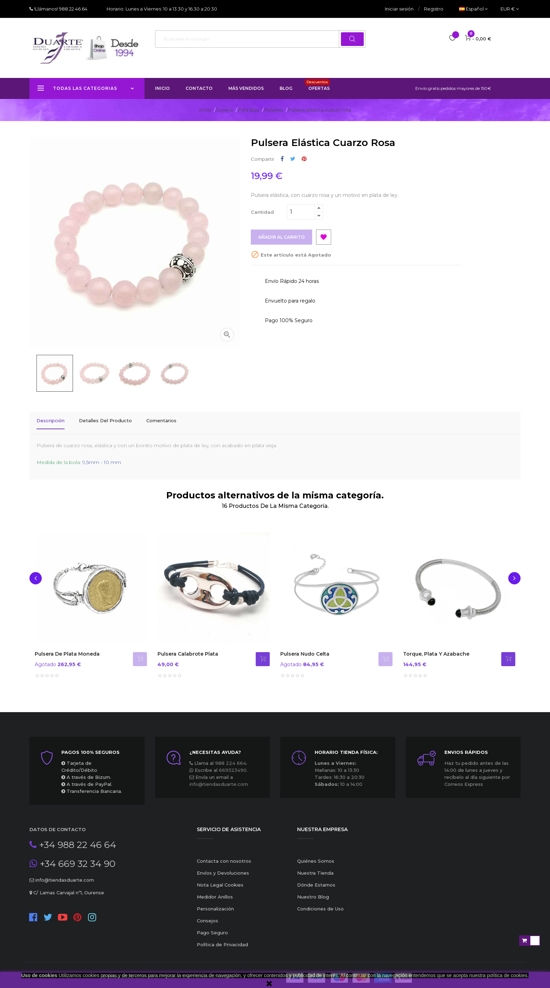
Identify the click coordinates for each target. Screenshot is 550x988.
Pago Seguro (212, 927)
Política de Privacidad (222, 939)
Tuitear (292, 159)
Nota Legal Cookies (220, 879)
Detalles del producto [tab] (105, 420)
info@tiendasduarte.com (218, 779)
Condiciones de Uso (320, 903)
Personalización (215, 903)
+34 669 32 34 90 (76, 858)
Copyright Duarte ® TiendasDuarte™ (187, 971)
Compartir (282, 159)
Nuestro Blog (313, 891)
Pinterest (304, 159)
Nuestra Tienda (315, 867)
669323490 (233, 765)
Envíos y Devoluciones (223, 867)
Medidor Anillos (215, 891)
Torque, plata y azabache (436, 648)
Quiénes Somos (315, 855)
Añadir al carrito (283, 237)
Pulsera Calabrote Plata (187, 648)
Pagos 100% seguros (90, 747)
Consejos (207, 915)
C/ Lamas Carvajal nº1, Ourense (68, 887)
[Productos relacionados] (510, 9)
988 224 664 (230, 758)
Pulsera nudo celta (304, 648)
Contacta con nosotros (224, 855)
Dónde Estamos (316, 879)
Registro (433, 9)
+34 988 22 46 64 (76, 839)
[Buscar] (260, 39)
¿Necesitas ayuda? (215, 747)
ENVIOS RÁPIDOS (466, 747)
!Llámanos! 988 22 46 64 (60, 9)
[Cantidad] (301, 212)
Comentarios (161, 420)
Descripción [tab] (50, 420)
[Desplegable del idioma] (473, 9)
